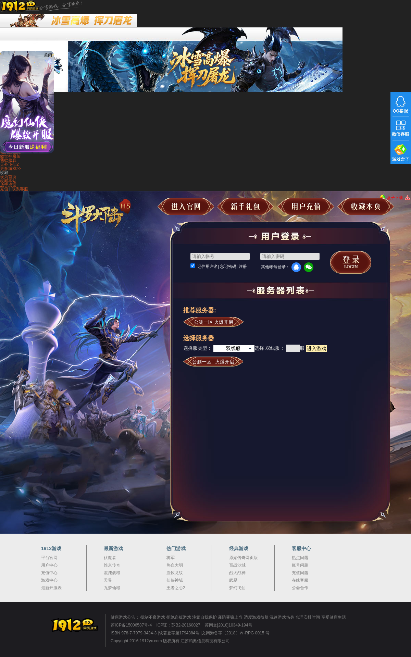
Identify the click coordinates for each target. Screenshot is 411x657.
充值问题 (300, 572)
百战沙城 (237, 565)
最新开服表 (51, 587)
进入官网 (186, 206)
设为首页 (8, 176)
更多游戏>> (10, 168)
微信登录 (308, 267)
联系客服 (20, 189)
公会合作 (300, 587)
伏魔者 (110, 557)
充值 (4, 189)
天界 (108, 580)
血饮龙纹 (174, 572)
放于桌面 (8, 185)
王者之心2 (175, 587)
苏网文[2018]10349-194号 (228, 625)
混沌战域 (112, 572)
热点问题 (300, 557)
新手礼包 (245, 206)
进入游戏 (316, 348)
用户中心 (49, 565)
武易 (233, 580)
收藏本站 (8, 180)
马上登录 (350, 262)
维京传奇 (112, 565)
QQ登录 (296, 267)
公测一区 (214, 322)
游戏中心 (49, 580)
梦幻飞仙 (237, 587)
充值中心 (49, 572)
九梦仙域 (112, 587)
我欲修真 (8, 160)
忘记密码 (228, 266)
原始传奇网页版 (243, 557)
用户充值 (305, 206)
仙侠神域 (174, 580)
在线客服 (300, 580)
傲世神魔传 (10, 156)
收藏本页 (365, 206)
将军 (170, 557)
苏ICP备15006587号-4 (131, 625)
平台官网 (49, 557)
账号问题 (300, 565)
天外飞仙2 (9, 164)
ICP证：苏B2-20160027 (178, 625)
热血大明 (174, 565)
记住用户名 (207, 266)
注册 (243, 266)
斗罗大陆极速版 (102, 218)
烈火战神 (237, 572)
